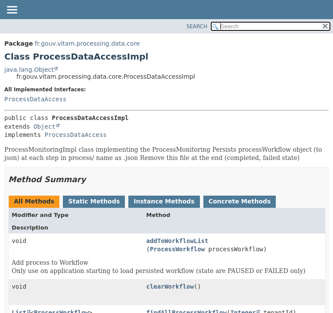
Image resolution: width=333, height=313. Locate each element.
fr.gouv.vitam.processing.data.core (87, 43)
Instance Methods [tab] (164, 201)
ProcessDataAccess (35, 99)
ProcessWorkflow (177, 249)
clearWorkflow (170, 286)
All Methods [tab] (34, 201)
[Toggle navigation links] (11, 10)
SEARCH (197, 26)
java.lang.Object (29, 69)
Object (44, 126)
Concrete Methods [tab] (240, 201)
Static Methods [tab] (94, 201)
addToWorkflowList (177, 240)
